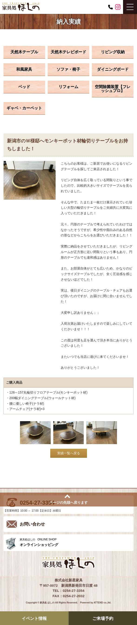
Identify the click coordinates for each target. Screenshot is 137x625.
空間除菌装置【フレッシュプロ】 (112, 89)
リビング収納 (113, 52)
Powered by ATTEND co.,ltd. (95, 602)
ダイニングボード (113, 69)
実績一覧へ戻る (68, 453)
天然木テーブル (24, 52)
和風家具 (24, 69)
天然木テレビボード (68, 52)
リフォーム (68, 87)
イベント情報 (34, 618)
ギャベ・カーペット (24, 108)
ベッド (24, 87)
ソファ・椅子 (68, 69)
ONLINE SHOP (75, 542)
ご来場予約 (102, 618)
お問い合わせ (32, 524)
